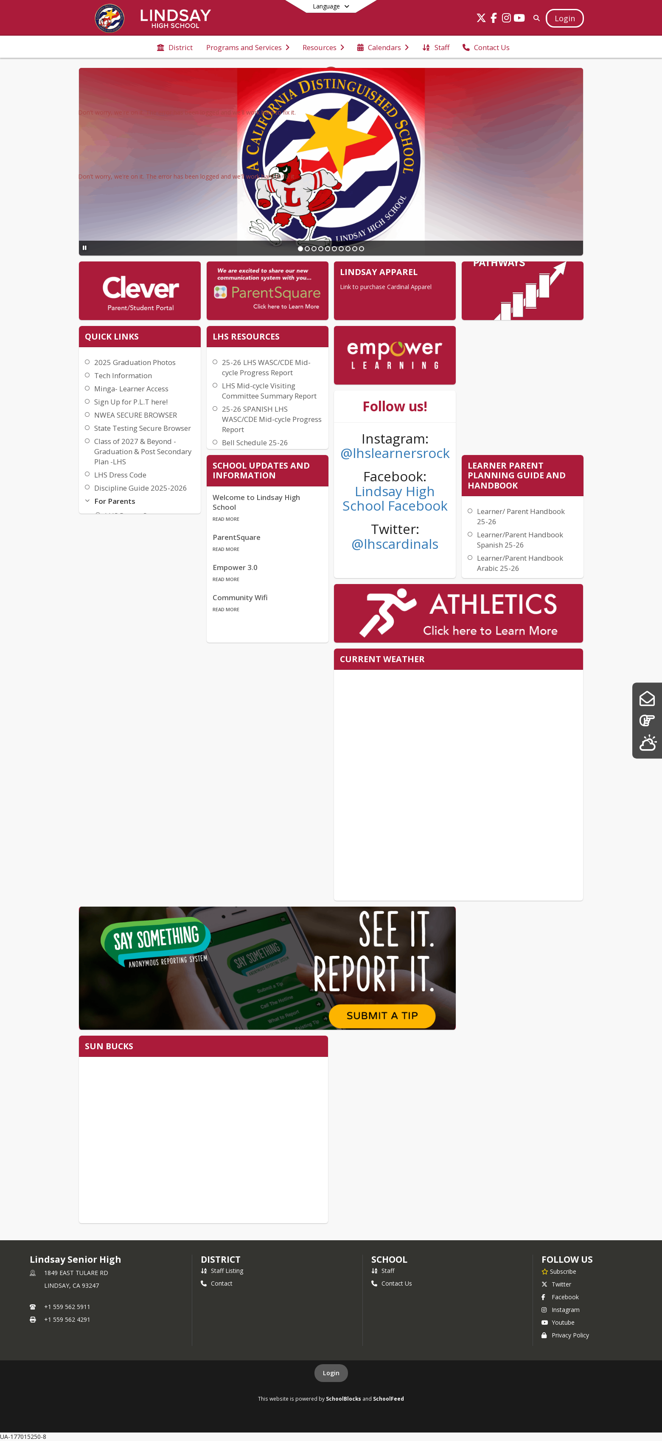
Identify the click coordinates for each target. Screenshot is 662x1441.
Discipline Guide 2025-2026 (140, 488)
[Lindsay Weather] (647, 742)
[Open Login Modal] (565, 18)
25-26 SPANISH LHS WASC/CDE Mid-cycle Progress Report (272, 419)
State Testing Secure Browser (142, 428)
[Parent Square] (646, 698)
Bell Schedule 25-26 (255, 442)
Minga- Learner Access (131, 388)
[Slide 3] (314, 248)
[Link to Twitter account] (481, 19)
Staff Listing (222, 1271)
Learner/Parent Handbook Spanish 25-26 (520, 540)
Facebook (560, 1297)
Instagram (560, 1310)
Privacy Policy (565, 1335)
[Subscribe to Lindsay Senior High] (558, 1271)
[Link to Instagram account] (506, 19)
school (389, 1259)
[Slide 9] (354, 248)
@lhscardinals (394, 543)
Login (331, 1373)
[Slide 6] (334, 248)
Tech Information (123, 375)
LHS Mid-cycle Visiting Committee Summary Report (269, 391)
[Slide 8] (348, 248)
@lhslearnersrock (395, 453)
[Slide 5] (327, 248)
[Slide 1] (300, 248)
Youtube (558, 1322)
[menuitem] (175, 47)
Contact (217, 1283)
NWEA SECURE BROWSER (135, 415)
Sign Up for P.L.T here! (131, 402)
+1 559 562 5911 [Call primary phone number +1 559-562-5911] (67, 1307)
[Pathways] (646, 720)
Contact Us (391, 1283)
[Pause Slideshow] (85, 248)
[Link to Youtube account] (519, 19)
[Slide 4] (320, 248)
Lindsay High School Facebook (395, 498)
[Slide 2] (307, 248)
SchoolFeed (388, 1398)
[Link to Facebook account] (494, 19)
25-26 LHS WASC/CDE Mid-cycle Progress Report (266, 367)
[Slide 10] (361, 248)
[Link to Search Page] (535, 18)
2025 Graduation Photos (135, 362)
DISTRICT (221, 1259)
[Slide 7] (341, 248)
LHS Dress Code (120, 475)
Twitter (556, 1284)
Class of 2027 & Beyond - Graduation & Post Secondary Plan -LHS (142, 451)
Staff (382, 1271)
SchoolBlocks (343, 1398)
